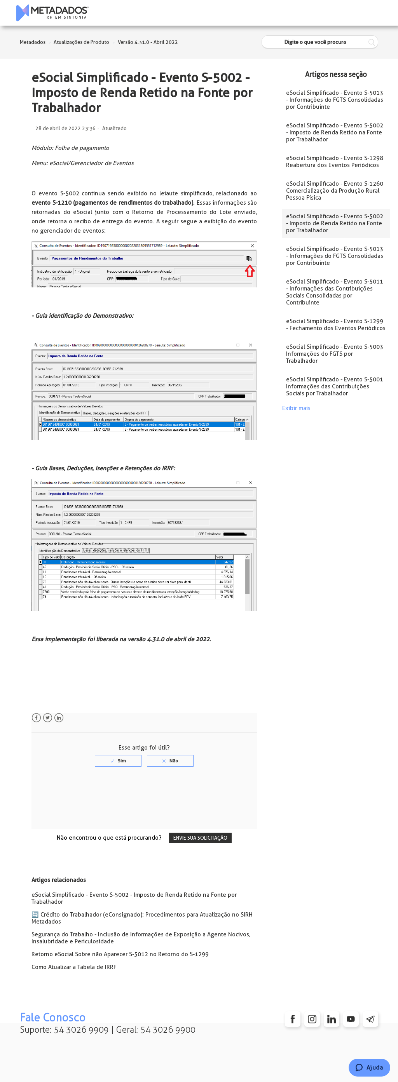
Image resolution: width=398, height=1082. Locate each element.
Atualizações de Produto (81, 42)
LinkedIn (59, 718)
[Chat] (369, 1068)
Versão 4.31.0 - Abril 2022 (148, 42)
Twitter (47, 718)
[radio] (118, 761)
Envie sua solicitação (200, 838)
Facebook (36, 718)
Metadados (32, 42)
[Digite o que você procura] (320, 42)
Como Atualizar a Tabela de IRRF (73, 967)
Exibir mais (296, 408)
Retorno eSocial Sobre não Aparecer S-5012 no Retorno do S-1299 (120, 954)
